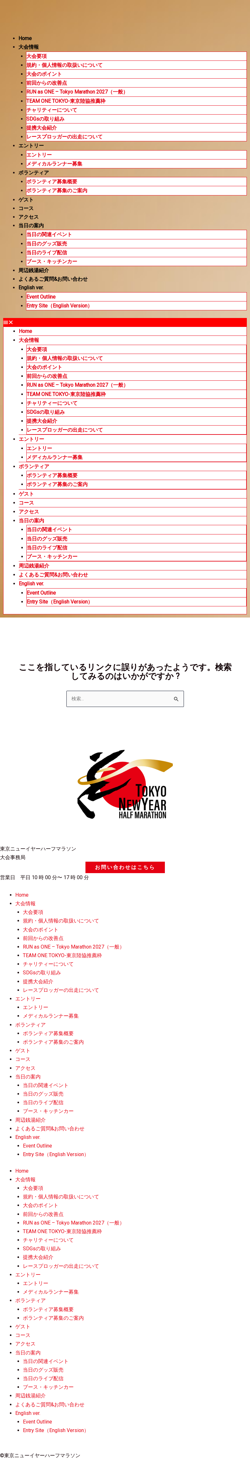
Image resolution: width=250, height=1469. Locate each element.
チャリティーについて (51, 110)
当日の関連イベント (49, 234)
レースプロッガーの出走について (64, 137)
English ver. (31, 288)
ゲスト (26, 200)
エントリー (31, 146)
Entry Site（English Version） (59, 306)
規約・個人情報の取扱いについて (64, 65)
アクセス (28, 217)
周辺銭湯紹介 (33, 270)
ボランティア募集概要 (51, 182)
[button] (125, 322)
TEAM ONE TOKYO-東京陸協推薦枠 (65, 101)
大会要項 (36, 56)
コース (26, 208)
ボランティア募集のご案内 (56, 190)
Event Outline (41, 297)
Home (25, 38)
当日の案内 (31, 225)
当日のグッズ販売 (46, 244)
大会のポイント (44, 74)
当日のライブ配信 (46, 253)
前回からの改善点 (46, 83)
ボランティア (33, 173)
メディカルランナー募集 (54, 164)
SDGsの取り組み (45, 119)
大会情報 (28, 47)
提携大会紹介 (41, 128)
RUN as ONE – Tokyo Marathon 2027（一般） (77, 92)
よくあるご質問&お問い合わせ (53, 279)
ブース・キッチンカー (51, 261)
